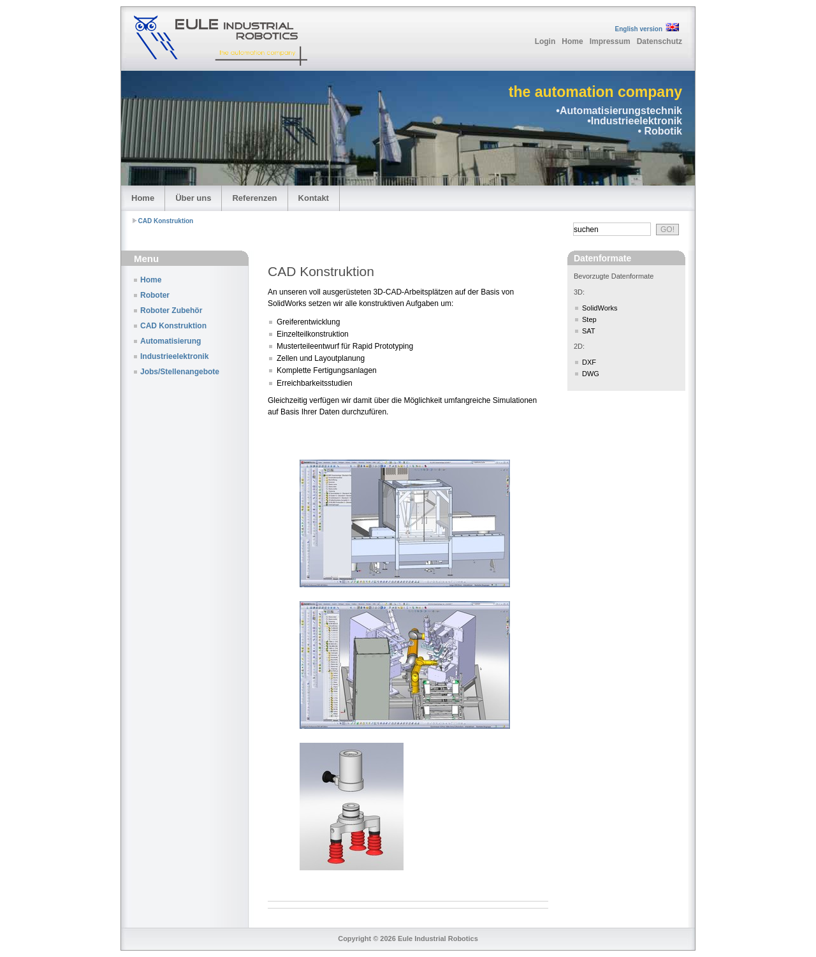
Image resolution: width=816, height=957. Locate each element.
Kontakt (313, 198)
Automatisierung (170, 341)
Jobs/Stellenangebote (179, 371)
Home (572, 41)
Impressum (610, 41)
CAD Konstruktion (166, 220)
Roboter (155, 295)
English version (638, 29)
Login (545, 41)
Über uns (193, 198)
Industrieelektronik (174, 356)
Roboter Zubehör (171, 310)
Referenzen (254, 198)
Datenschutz (659, 41)
